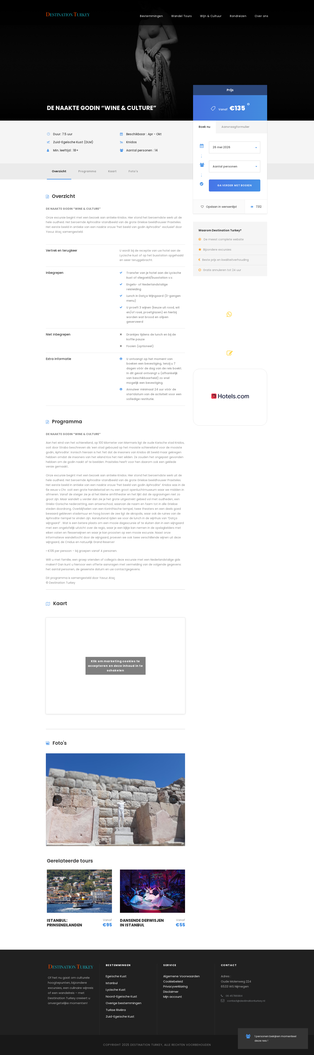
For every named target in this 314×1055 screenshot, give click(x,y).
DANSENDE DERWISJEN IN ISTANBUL (142, 923)
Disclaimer (170, 992)
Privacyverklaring (175, 986)
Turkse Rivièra (116, 1010)
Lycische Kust (116, 989)
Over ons (261, 16)
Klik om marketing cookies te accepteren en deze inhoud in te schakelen (115, 665)
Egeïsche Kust (116, 976)
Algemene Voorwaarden (181, 976)
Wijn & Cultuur (210, 16)
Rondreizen (238, 16)
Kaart (112, 171)
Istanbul (112, 983)
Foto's (133, 171)
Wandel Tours (181, 16)
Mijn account (172, 997)
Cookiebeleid (173, 981)
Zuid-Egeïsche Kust (120, 1016)
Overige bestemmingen (123, 1003)
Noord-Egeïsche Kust (121, 996)
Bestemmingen (151, 16)
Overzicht (59, 171)
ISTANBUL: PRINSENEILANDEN (64, 923)
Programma (87, 171)
